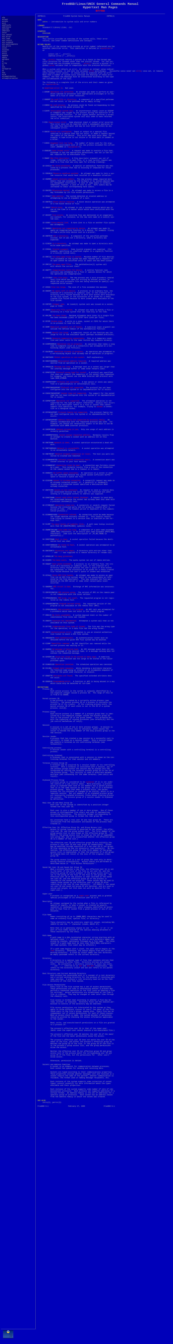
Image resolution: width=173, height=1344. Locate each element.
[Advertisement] (100, 1336)
